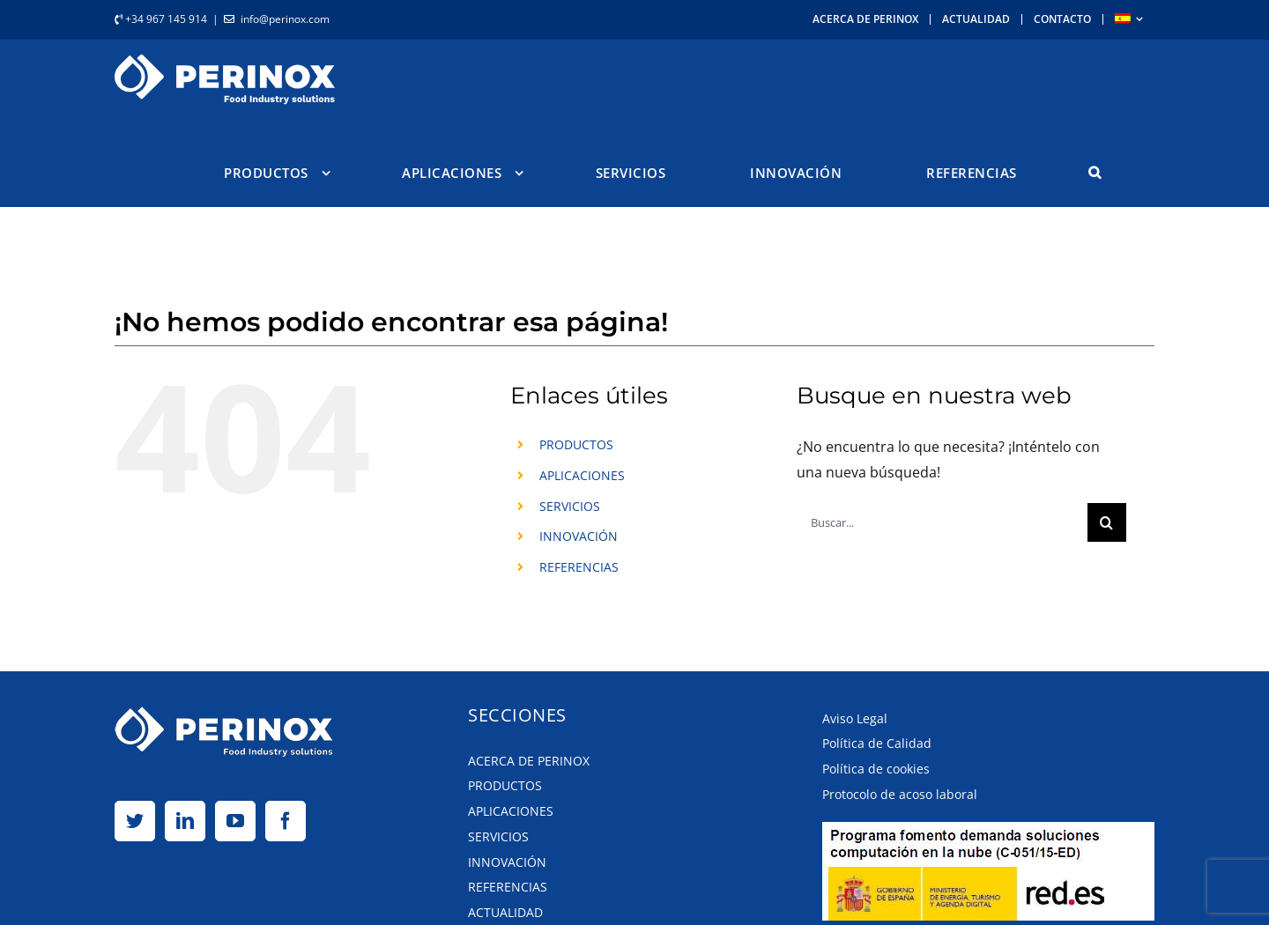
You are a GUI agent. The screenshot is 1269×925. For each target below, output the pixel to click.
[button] (1095, 172)
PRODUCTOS (576, 443)
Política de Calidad (876, 742)
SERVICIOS (569, 505)
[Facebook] (285, 820)
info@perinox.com (285, 18)
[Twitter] (135, 820)
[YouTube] (235, 820)
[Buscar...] (942, 521)
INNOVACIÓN (578, 535)
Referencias (507, 885)
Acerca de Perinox (529, 759)
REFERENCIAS (579, 566)
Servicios (498, 835)
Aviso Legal (854, 717)
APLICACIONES (582, 474)
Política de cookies (876, 767)
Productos (505, 784)
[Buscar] (1106, 521)
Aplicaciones (510, 810)
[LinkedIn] (185, 820)
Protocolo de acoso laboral (899, 793)
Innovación (507, 861)
